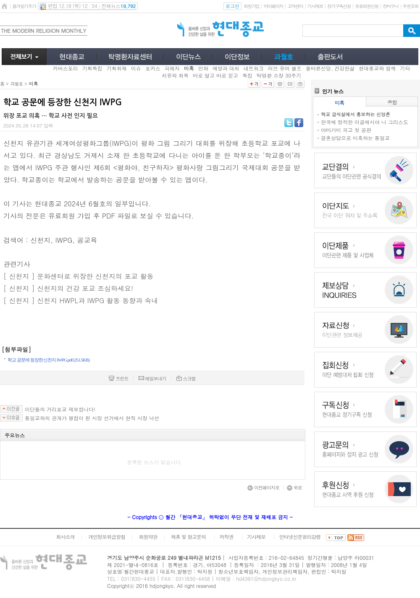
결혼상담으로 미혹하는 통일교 (355, 137)
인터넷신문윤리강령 (300, 536)
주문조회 (410, 6)
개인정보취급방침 (106, 536)
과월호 (16, 84)
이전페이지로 (263, 487)
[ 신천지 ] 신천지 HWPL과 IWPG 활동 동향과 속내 (80, 300)
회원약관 (148, 536)
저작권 (227, 536)
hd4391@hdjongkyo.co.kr (266, 578)
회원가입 (251, 6)
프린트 (118, 378)
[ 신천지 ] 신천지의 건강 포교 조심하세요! (68, 288)
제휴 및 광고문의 (188, 536)
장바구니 (390, 6)
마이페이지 (273, 6)
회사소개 (65, 536)
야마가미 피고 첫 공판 (346, 129)
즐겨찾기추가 (24, 6)
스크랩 (186, 378)
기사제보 (315, 6)
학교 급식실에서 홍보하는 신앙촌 (355, 114)
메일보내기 (152, 378)
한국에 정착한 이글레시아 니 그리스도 (364, 121)
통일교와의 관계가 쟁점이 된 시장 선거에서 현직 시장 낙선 (92, 418)
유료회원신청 (366, 6)
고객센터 (295, 6)
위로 (294, 487)
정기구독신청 (339, 6)
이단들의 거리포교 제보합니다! (60, 409)
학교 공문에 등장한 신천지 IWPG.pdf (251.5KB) (48, 359)
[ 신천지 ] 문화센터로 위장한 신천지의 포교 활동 (78, 276)
